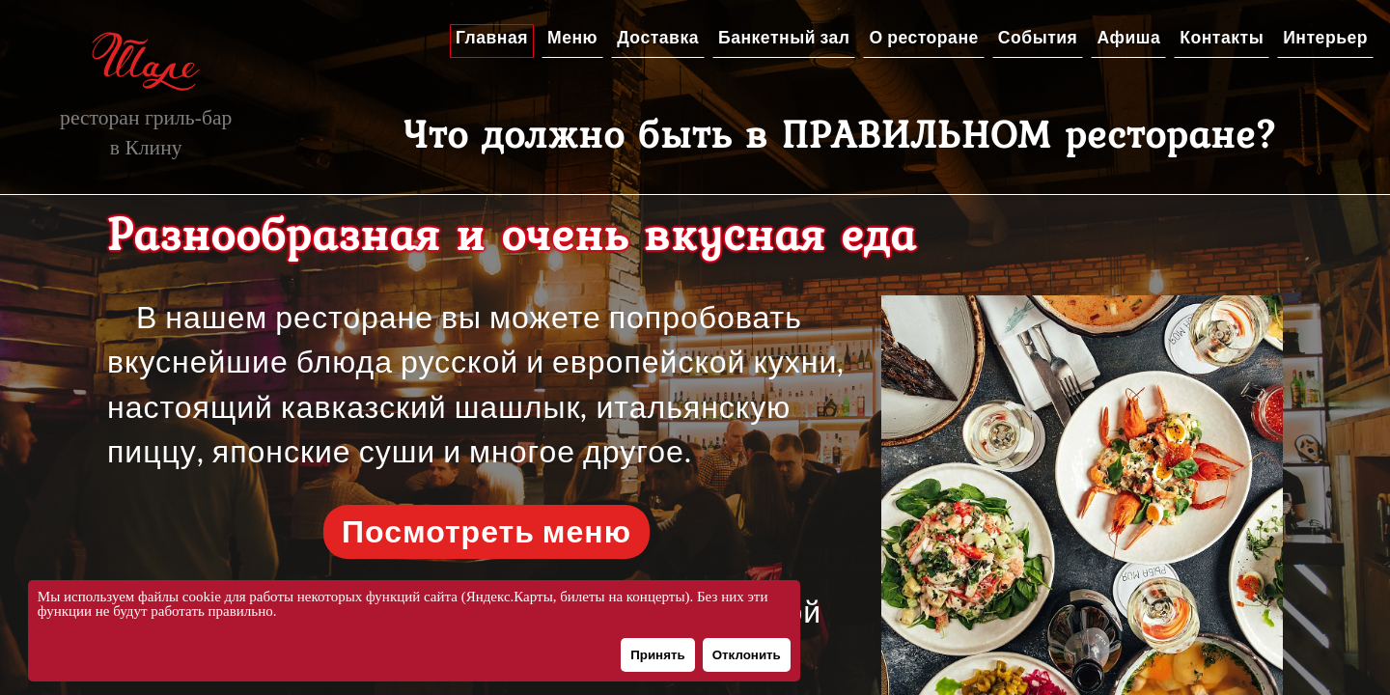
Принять (657, 655)
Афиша (1128, 37)
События (1038, 37)
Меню (572, 37)
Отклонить (746, 655)
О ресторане (923, 37)
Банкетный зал (783, 37)
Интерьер (1325, 37)
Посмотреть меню (486, 531)
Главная (492, 37)
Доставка (658, 37)
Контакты (1222, 37)
